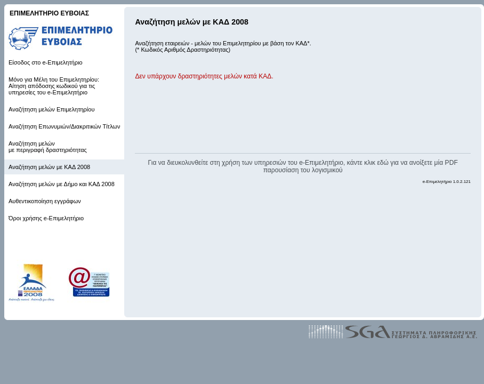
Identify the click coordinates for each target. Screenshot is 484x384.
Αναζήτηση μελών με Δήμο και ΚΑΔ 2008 (62, 184)
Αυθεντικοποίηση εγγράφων (45, 201)
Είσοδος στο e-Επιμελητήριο (46, 62)
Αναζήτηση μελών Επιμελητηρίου (51, 109)
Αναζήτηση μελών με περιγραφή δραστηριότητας (48, 146)
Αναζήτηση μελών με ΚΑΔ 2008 (49, 167)
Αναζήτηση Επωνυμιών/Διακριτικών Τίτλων (64, 126)
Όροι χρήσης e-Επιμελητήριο (46, 218)
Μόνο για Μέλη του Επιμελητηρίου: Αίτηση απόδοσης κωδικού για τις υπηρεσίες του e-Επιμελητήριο (54, 85)
